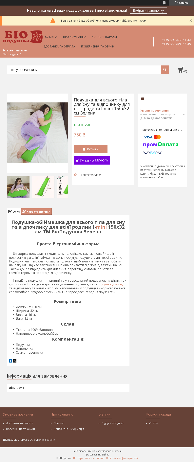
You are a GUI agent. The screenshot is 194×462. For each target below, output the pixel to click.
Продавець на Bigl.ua (97, 454)
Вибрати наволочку (148, 10)
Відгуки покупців (113, 423)
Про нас (59, 423)
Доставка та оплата (59, 46)
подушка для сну (110, 284)
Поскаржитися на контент (88, 458)
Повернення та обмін (97, 46)
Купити (92, 149)
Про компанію (74, 37)
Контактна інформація (69, 429)
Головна (50, 37)
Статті (153, 423)
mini (101, 226)
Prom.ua (117, 451)
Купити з (94, 160)
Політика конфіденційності (122, 458)
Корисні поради (104, 37)
